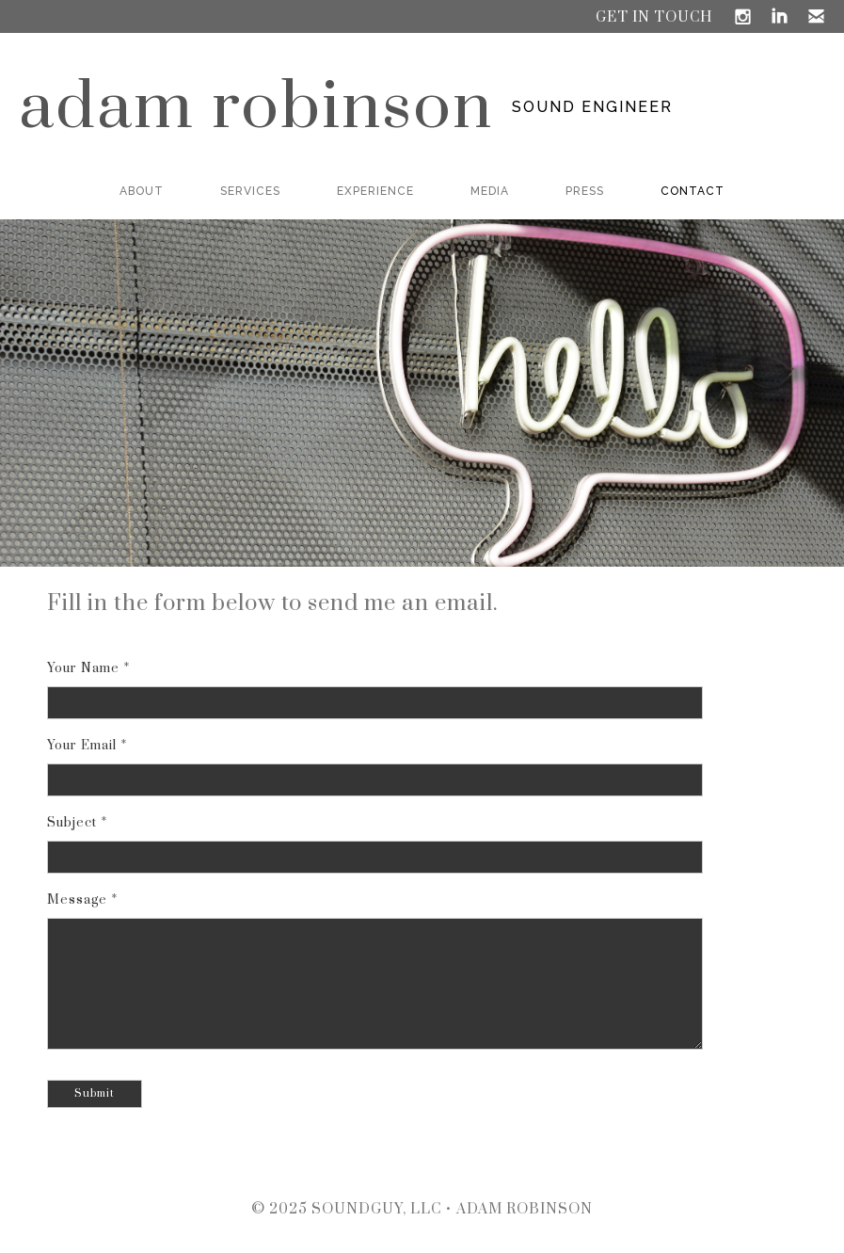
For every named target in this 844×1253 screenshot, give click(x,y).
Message (77, 900)
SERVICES (250, 191)
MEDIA (489, 191)
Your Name (83, 668)
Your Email (82, 745)
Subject (72, 822)
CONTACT (693, 191)
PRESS (584, 191)
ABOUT (141, 191)
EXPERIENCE (375, 191)
